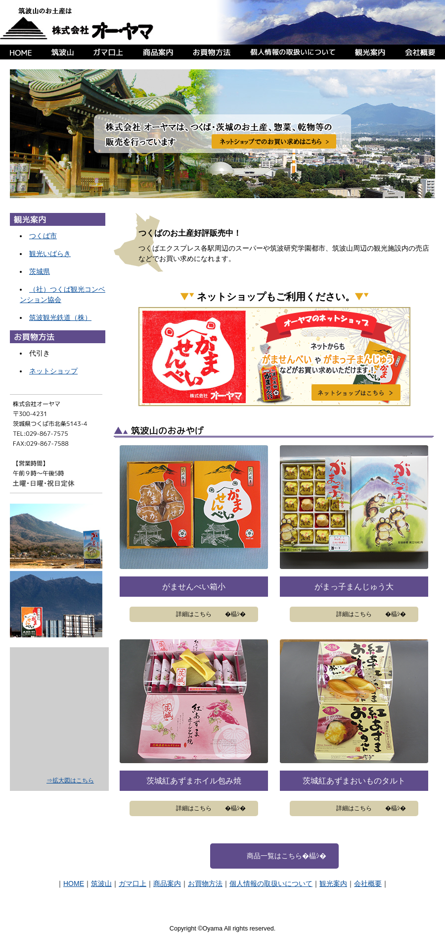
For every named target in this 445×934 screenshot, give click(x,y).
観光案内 (333, 883)
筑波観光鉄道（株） (60, 317)
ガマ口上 (132, 883)
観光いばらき (50, 254)
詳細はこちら (194, 614)
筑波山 (101, 883)
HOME (73, 883)
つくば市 (43, 236)
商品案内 (167, 883)
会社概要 (368, 883)
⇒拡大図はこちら (70, 780)
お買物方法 (205, 883)
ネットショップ (53, 371)
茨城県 (39, 271)
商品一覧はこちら (274, 856)
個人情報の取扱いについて (270, 883)
